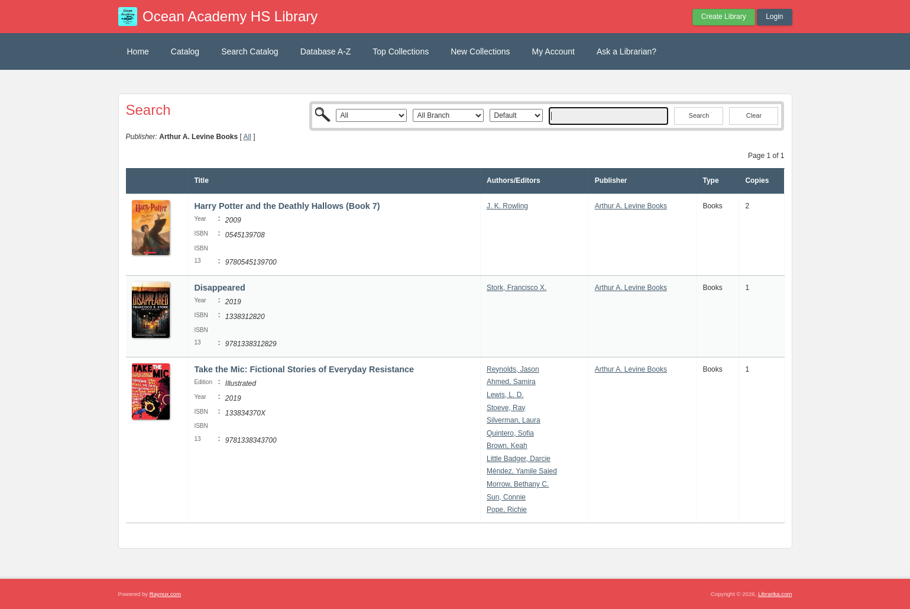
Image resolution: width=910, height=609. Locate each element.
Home (138, 51)
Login (774, 16)
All (247, 137)
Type (710, 180)
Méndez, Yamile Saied (522, 471)
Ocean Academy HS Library (230, 16)
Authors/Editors (513, 180)
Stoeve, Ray (506, 408)
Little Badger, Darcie (518, 459)
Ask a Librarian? (626, 51)
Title (201, 180)
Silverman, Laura (513, 420)
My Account (553, 51)
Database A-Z (325, 51)
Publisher (611, 180)
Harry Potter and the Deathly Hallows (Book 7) (287, 206)
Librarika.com (775, 594)
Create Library (723, 16)
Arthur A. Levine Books (631, 206)
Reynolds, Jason (513, 369)
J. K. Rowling (507, 206)
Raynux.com (165, 594)
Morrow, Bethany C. (518, 484)
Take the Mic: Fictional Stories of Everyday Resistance (304, 369)
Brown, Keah (507, 446)
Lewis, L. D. (505, 395)
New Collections (480, 51)
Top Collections (401, 51)
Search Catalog (249, 51)
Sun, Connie (506, 497)
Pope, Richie (507, 509)
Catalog (185, 51)
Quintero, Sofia (510, 433)
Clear (754, 115)
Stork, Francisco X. (516, 287)
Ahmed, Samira (511, 382)
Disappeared (219, 287)
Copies (757, 180)
